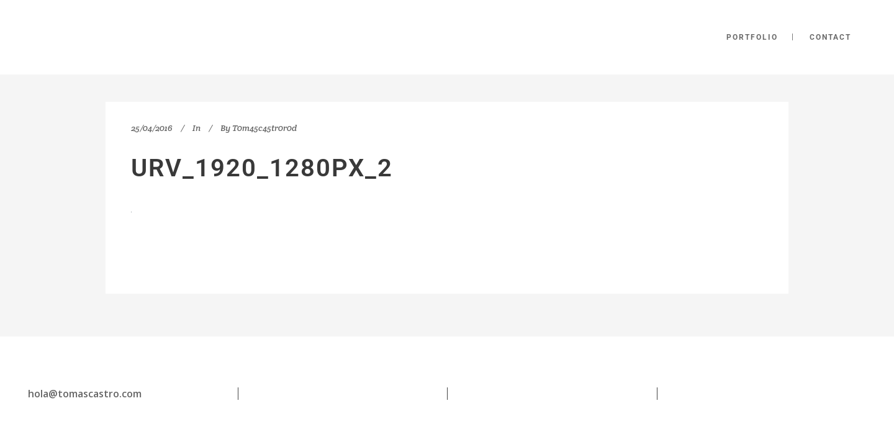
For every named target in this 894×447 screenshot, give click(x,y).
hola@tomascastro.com (85, 393)
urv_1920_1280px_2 (262, 168)
